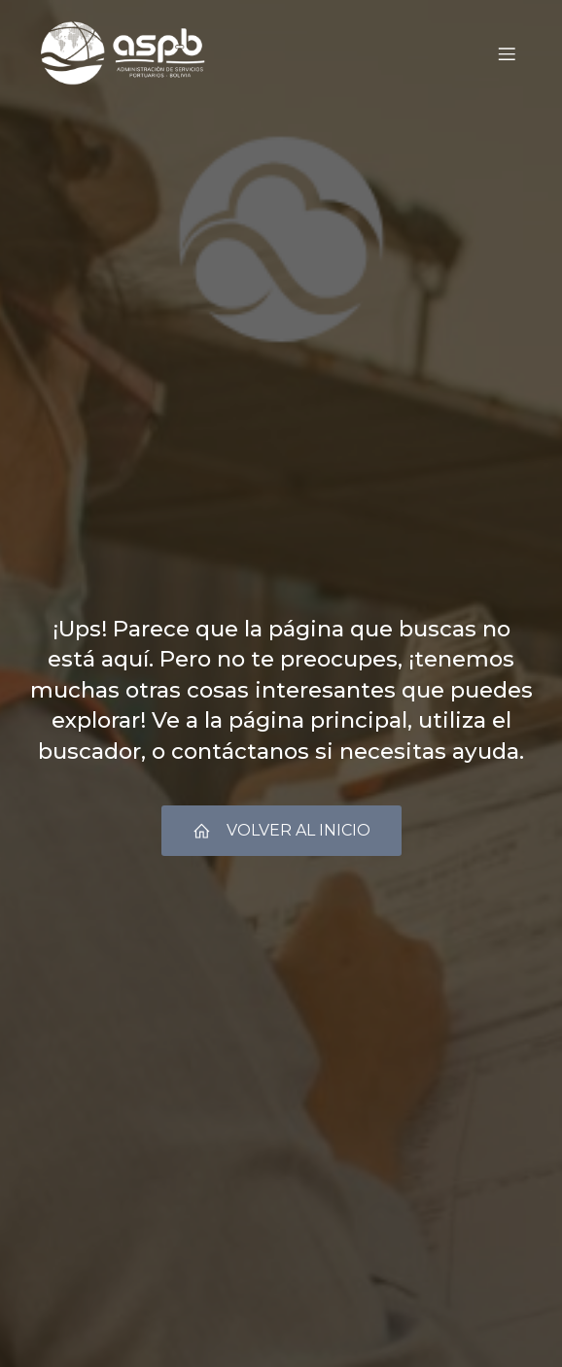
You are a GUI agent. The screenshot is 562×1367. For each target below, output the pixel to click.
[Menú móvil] (506, 53)
